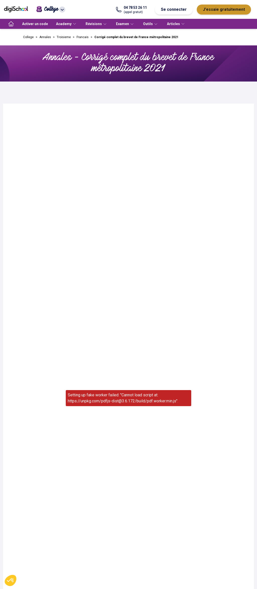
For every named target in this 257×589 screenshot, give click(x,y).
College (28, 37)
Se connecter (174, 9)
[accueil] (11, 24)
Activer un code (35, 24)
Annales (45, 37)
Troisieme (64, 37)
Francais (83, 37)
